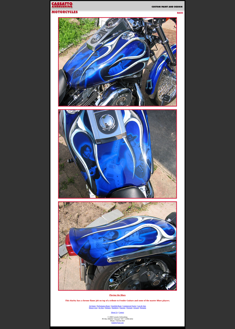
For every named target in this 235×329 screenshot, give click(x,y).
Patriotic (122, 308)
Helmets (108, 308)
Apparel (136, 308)
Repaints (143, 308)
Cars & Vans (141, 306)
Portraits (129, 308)
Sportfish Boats (116, 306)
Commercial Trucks (129, 306)
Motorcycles (93, 308)
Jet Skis (101, 308)
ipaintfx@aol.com (117, 323)
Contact (121, 312)
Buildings (115, 308)
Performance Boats (103, 306)
